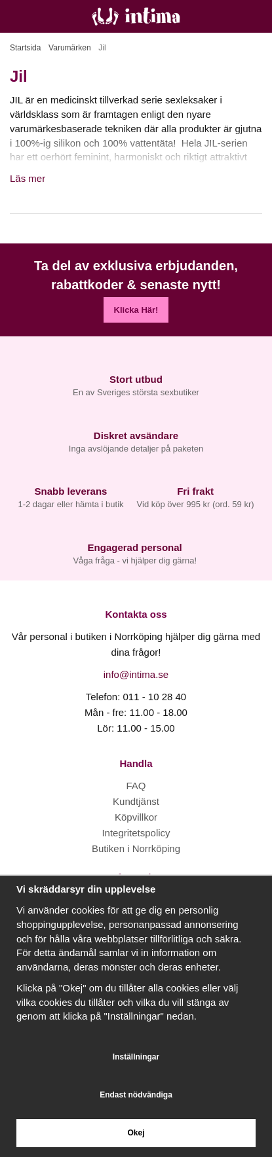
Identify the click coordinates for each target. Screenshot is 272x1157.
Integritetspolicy (136, 832)
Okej (135, 1132)
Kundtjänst (136, 801)
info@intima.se (136, 674)
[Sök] (44, 16)
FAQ (136, 785)
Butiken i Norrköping (136, 848)
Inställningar (136, 1056)
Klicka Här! (136, 310)
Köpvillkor (136, 817)
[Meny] (14, 16)
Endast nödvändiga (136, 1094)
